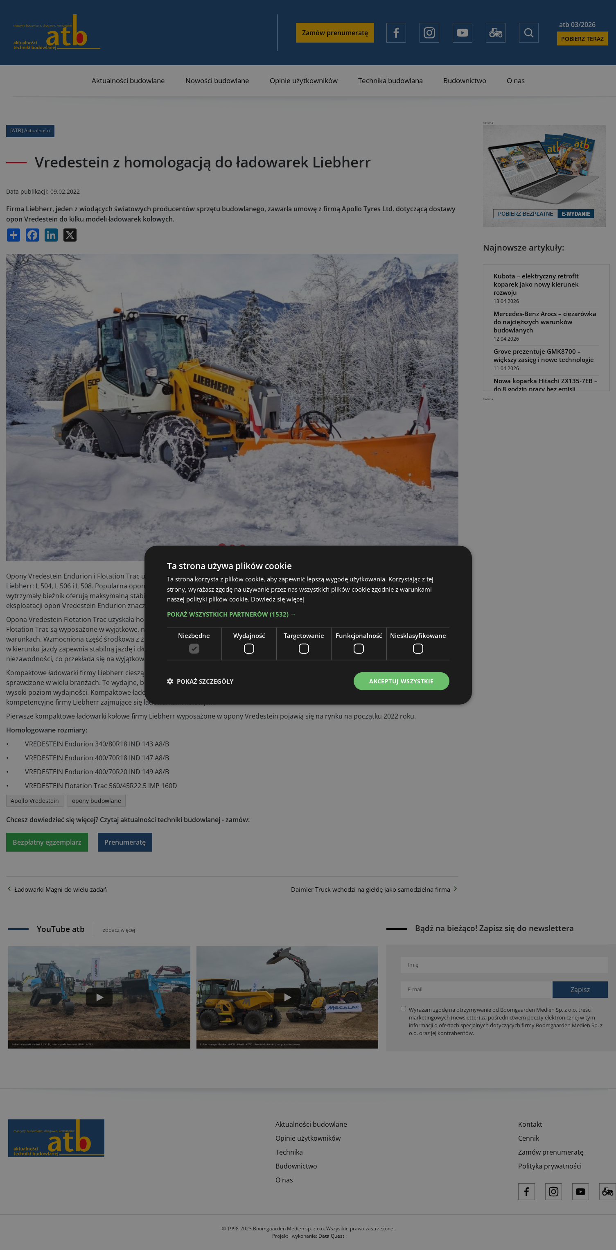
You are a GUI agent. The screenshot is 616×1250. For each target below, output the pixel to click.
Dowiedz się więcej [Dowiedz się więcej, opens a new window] (277, 599)
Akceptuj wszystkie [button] (401, 681)
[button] (308, 614)
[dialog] (308, 625)
